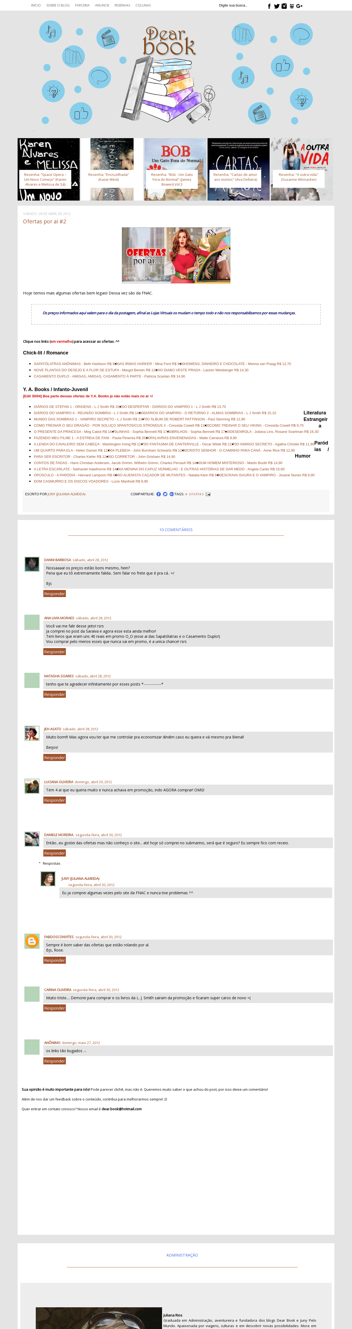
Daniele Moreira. (59, 834)
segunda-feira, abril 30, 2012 (99, 834)
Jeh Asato (52, 729)
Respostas (51, 863)
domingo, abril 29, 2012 (93, 781)
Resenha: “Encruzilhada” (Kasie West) (108, 177)
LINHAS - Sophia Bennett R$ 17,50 (144, 432)
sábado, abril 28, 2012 (90, 559)
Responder (54, 593)
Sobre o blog (58, 5)
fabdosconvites (59, 936)
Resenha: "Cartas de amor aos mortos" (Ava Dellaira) (235, 177)
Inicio (36, 5)
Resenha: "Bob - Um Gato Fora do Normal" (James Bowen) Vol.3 (172, 179)
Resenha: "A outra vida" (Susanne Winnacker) (298, 177)
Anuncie (102, 5)
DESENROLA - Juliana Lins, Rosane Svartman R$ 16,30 (274, 432)
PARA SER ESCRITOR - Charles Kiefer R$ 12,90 (72, 457)
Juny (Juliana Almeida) (80, 878)
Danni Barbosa (57, 559)
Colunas (143, 5)
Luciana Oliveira (58, 781)
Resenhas (122, 5)
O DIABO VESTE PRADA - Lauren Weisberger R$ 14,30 (204, 370)
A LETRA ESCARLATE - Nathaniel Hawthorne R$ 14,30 (77, 469)
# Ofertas (194, 494)
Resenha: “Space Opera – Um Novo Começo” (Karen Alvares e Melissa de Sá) (45, 179)
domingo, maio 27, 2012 (81, 1042)
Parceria (82, 5)
